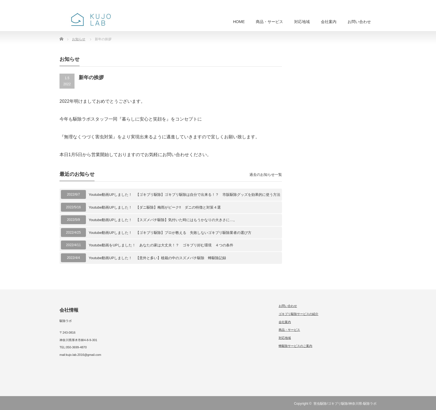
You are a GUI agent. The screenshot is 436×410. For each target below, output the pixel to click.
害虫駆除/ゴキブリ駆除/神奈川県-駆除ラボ (344, 404)
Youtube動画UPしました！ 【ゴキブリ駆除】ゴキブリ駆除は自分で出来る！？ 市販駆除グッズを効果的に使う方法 (184, 194)
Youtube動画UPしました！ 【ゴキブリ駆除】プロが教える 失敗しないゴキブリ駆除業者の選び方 (170, 233)
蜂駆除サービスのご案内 (295, 346)
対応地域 (302, 21)
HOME (239, 21)
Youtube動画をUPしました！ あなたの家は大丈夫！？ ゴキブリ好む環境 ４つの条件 (161, 245)
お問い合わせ (359, 21)
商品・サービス (269, 21)
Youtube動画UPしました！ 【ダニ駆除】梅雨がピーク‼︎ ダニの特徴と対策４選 (155, 207)
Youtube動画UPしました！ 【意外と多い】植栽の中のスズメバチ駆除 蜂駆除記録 (157, 258)
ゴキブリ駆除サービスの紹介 (298, 314)
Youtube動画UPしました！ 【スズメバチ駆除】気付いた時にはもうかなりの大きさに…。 (163, 220)
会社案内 (328, 21)
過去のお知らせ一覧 (265, 174)
